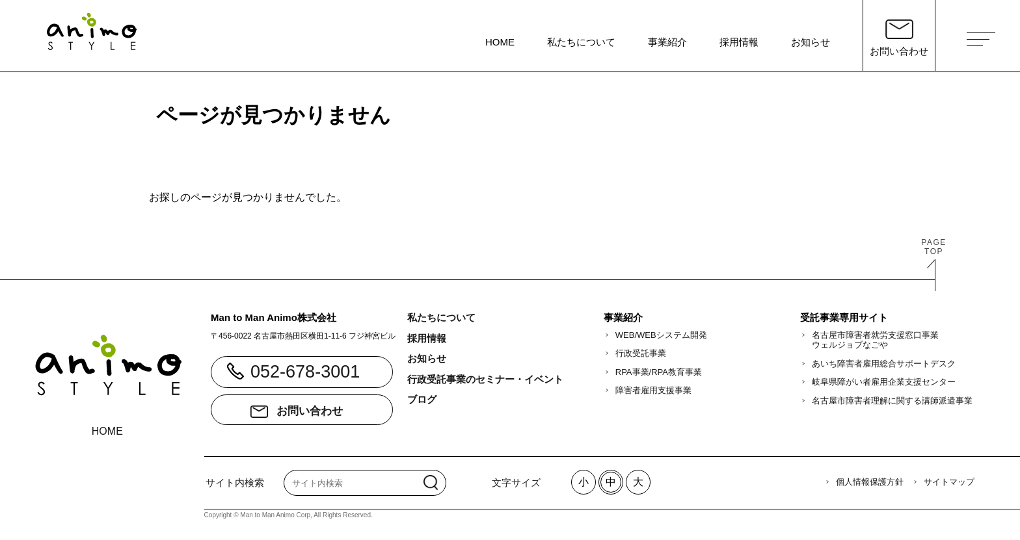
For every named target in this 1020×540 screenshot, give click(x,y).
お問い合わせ (309, 411)
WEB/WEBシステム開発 (661, 335)
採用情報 (738, 41)
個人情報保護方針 (870, 482)
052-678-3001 (305, 371)
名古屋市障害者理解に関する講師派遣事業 (892, 400)
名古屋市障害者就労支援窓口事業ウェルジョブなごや (875, 340)
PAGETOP (933, 247)
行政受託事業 (640, 353)
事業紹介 (667, 41)
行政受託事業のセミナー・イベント (485, 379)
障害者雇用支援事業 (653, 390)
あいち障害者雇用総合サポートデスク (884, 363)
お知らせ (810, 41)
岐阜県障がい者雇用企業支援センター (884, 382)
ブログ (421, 399)
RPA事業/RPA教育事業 (658, 372)
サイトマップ (949, 482)
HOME (500, 41)
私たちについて (581, 41)
